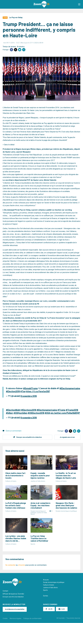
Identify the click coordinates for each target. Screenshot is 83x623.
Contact (5, 591)
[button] (79, 4)
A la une (46, 580)
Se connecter (10, 565)
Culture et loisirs (48, 585)
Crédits (5, 618)
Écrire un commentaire (13, 431)
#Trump (61, 410)
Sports (45, 590)
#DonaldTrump (30, 388)
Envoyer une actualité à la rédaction (29, 437)
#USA (47, 413)
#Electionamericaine (70, 388)
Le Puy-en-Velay (15, 17)
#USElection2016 (36, 413)
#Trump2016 (72, 410)
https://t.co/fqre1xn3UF (38, 391)
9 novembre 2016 (29, 396)
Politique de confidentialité (32, 618)
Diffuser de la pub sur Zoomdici (13, 594)
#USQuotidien (20, 413)
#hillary (9, 413)
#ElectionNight (13, 410)
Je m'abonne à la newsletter (15, 609)
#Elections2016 (28, 410)
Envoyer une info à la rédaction (13, 597)
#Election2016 (13, 391)
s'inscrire (21, 565)
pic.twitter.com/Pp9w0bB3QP (65, 413)
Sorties (45, 596)
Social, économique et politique (53, 582)
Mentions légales (15, 618)
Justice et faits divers (50, 587)
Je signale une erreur (67, 437)
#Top (23, 391)
